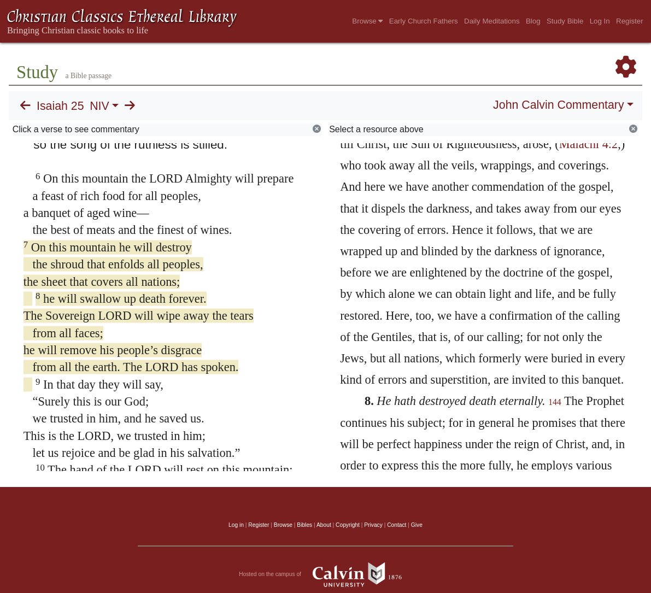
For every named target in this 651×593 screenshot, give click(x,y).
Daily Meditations (491, 21)
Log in (236, 525)
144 (554, 402)
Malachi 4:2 (588, 144)
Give (417, 525)
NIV (99, 106)
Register (629, 21)
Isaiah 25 (60, 106)
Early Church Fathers (423, 21)
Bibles (304, 525)
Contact (396, 525)
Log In (600, 21)
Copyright (348, 525)
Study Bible (565, 21)
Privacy (373, 525)
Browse (367, 21)
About (323, 525)
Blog (533, 21)
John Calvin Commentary (558, 104)
